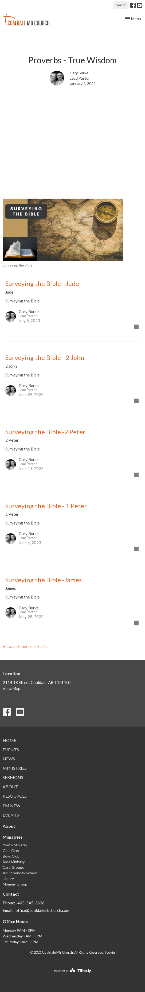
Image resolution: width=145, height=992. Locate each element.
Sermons (13, 777)
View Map (11, 688)
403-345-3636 (31, 902)
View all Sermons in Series (25, 646)
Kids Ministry (14, 861)
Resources (15, 795)
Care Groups (13, 867)
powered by (72, 970)
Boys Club (11, 856)
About (10, 786)
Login (111, 952)
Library (8, 878)
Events (11, 749)
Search (121, 5)
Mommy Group (15, 884)
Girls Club (11, 850)
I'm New (11, 805)
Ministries (15, 767)
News (9, 758)
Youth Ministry (15, 845)
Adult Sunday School (20, 873)
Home (9, 740)
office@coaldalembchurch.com (42, 910)
